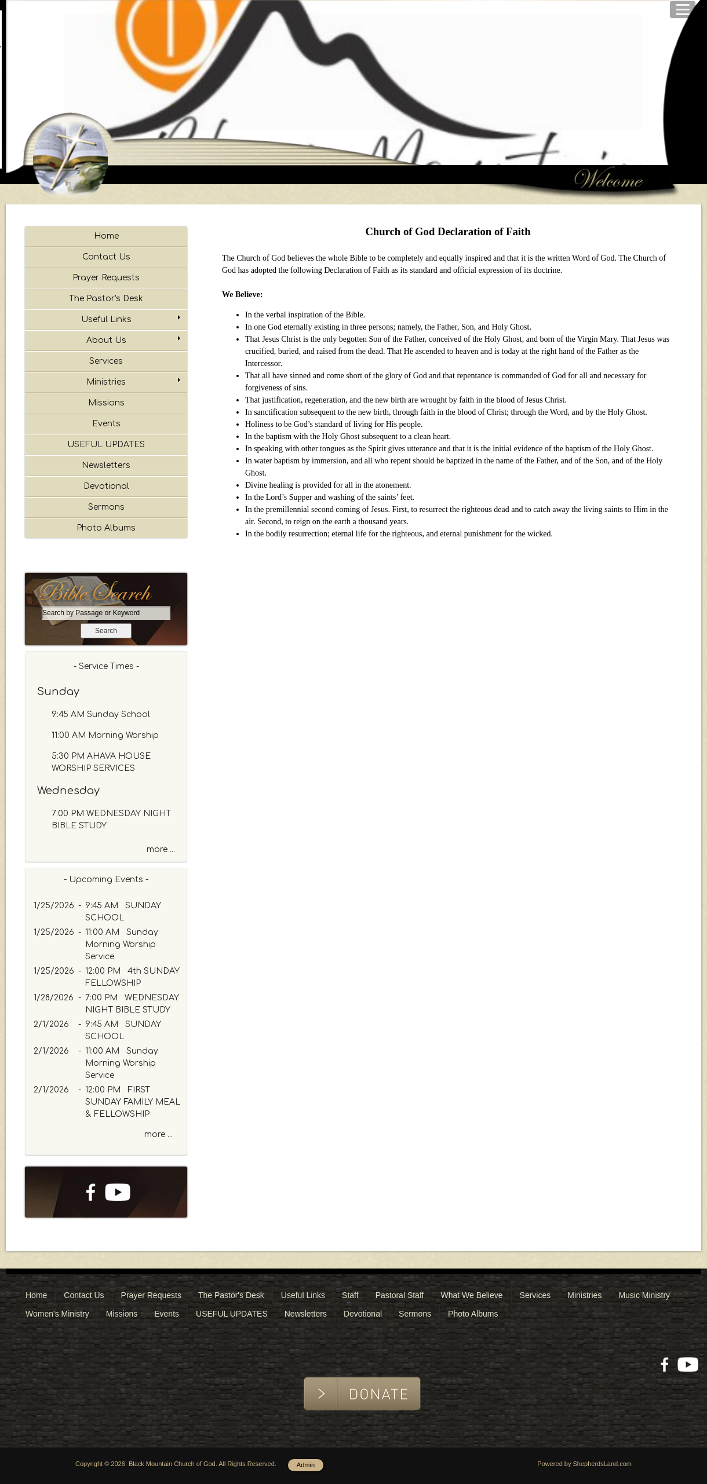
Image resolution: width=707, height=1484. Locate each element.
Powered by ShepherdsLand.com (584, 1463)
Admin (306, 1464)
